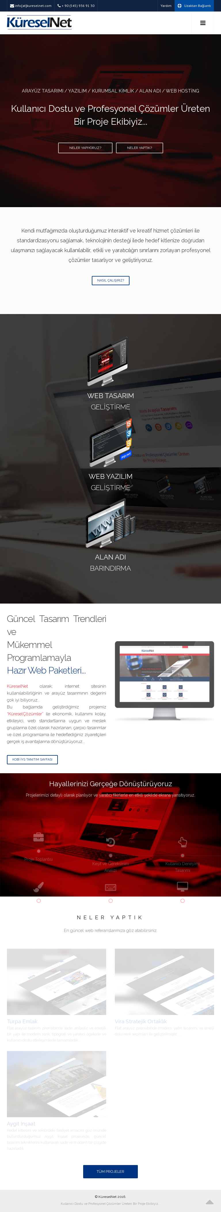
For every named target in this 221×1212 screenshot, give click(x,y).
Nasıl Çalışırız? (110, 280)
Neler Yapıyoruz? (85, 148)
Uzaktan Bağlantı (194, 5)
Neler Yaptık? (139, 148)
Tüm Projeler (110, 1171)
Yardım (166, 5)
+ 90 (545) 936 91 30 (76, 5)
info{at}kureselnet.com (31, 5)
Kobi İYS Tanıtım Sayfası (32, 759)
